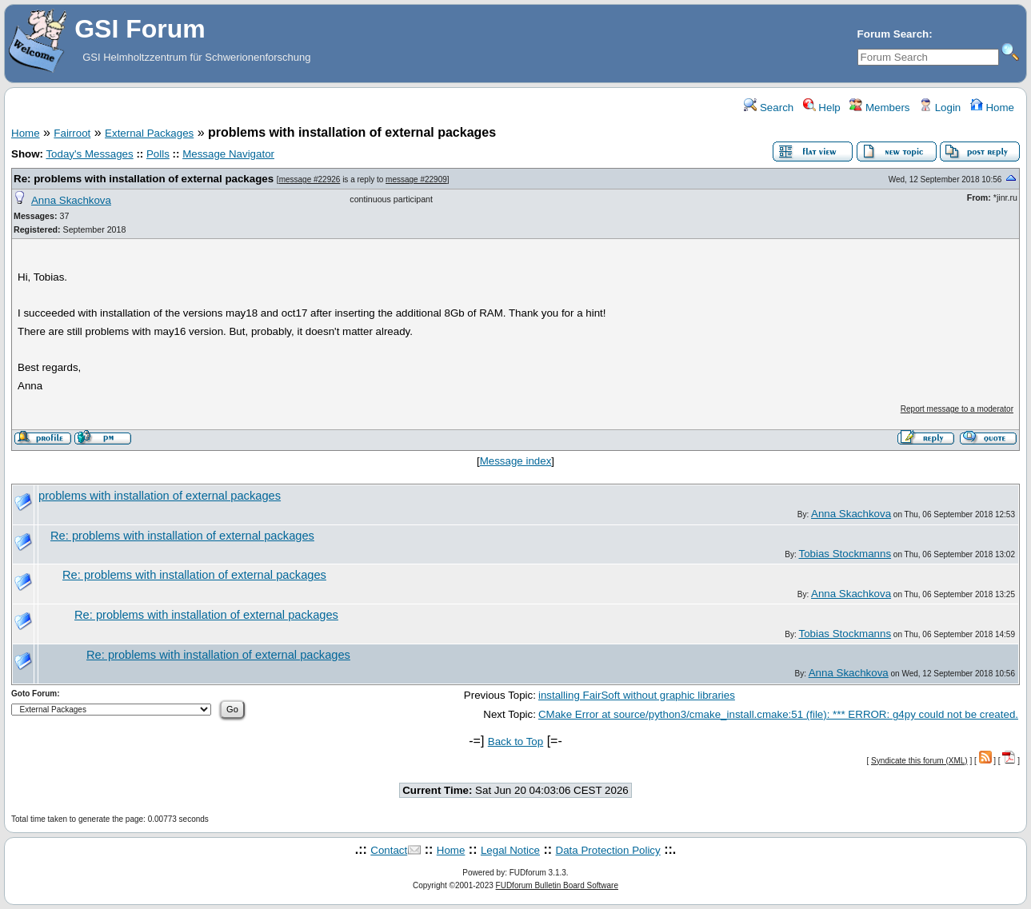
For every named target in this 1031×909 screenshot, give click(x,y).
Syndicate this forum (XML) (919, 760)
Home (992, 108)
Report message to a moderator (957, 409)
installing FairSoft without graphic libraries (636, 695)
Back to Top (515, 742)
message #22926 (310, 179)
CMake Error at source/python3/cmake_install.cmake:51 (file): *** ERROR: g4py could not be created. (778, 714)
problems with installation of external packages (159, 495)
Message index (516, 461)
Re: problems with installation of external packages (144, 179)
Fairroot (72, 133)
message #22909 (416, 179)
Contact (388, 850)
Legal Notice (510, 850)
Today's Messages (89, 154)
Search (768, 108)
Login (940, 108)
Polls (158, 154)
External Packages (149, 133)
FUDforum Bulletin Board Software (557, 885)
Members (879, 108)
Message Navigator (228, 154)
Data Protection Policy (608, 850)
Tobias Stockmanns (844, 554)
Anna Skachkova (71, 200)
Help (822, 108)
